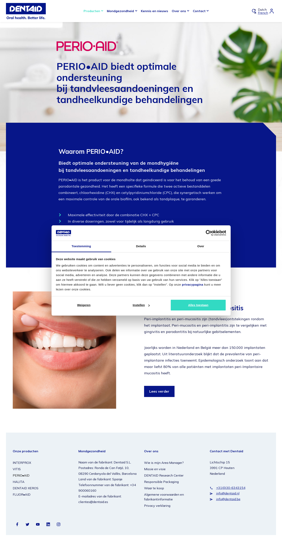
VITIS (17, 469)
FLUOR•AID (21, 494)
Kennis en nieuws (154, 11)
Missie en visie (155, 469)
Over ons (179, 11)
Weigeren (83, 305)
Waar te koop (154, 488)
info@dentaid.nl (227, 493)
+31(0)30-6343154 (230, 488)
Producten (92, 11)
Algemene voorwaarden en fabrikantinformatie (164, 496)
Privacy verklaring (157, 506)
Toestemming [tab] (81, 246)
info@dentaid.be (228, 499)
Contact (199, 11)
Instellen (141, 305)
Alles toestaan (198, 305)
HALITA (18, 482)
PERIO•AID (21, 475)
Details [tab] (141, 246)
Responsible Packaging (161, 482)
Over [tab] (200, 246)
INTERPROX (22, 463)
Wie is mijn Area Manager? (164, 463)
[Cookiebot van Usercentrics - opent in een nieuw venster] (208, 233)
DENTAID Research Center (163, 475)
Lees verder (159, 391)
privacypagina (192, 284)
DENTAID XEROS (25, 488)
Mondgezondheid (120, 11)
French (263, 13)
